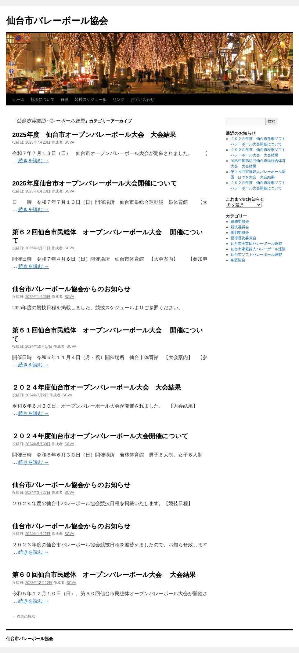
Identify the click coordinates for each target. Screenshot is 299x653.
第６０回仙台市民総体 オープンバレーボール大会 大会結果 (104, 574)
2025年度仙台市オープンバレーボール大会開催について (94, 183)
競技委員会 (240, 227)
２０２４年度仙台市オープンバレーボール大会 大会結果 (96, 387)
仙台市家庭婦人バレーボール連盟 (258, 249)
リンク (118, 99)
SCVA (69, 142)
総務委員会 (240, 221)
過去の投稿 (23, 616)
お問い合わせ (142, 99)
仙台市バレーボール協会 (57, 21)
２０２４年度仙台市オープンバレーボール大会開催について (100, 435)
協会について (43, 99)
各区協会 (238, 260)
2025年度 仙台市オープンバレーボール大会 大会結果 (94, 134)
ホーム (19, 99)
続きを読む (33, 160)
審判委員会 (240, 232)
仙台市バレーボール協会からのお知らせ (71, 288)
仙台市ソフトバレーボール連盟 (256, 254)
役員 (65, 99)
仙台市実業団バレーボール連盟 (256, 243)
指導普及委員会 (243, 238)
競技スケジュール (90, 99)
